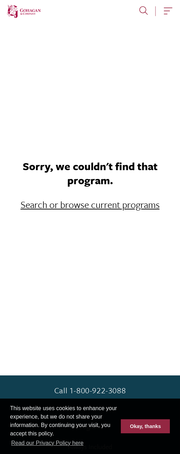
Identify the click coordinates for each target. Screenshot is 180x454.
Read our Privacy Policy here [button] (47, 443)
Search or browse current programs (90, 204)
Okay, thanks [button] (145, 426)
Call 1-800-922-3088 (90, 390)
